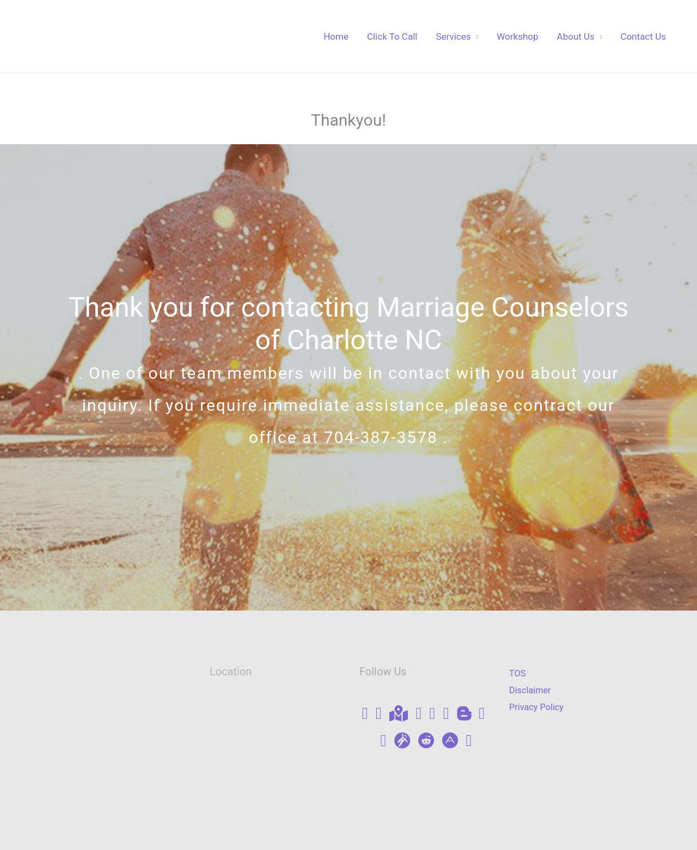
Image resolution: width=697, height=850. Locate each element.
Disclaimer (531, 690)
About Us (576, 36)
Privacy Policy (537, 707)
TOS (518, 673)
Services (453, 36)
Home (335, 36)
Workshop (517, 36)
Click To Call (392, 36)
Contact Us (643, 36)
